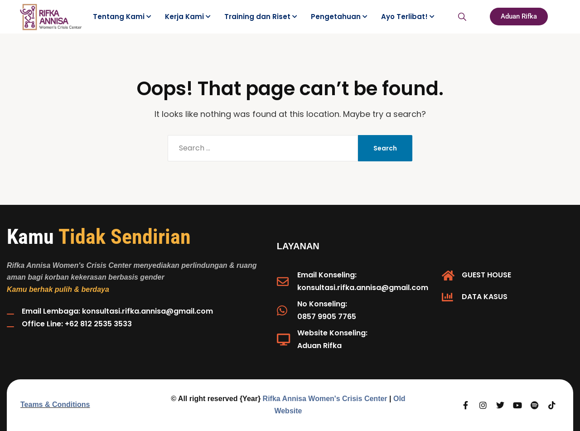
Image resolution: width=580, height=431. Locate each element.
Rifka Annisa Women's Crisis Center (325, 398)
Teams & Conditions (55, 404)
